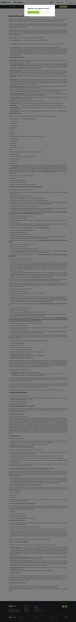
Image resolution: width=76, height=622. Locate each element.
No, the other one (46, 12)
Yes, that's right (33, 12)
